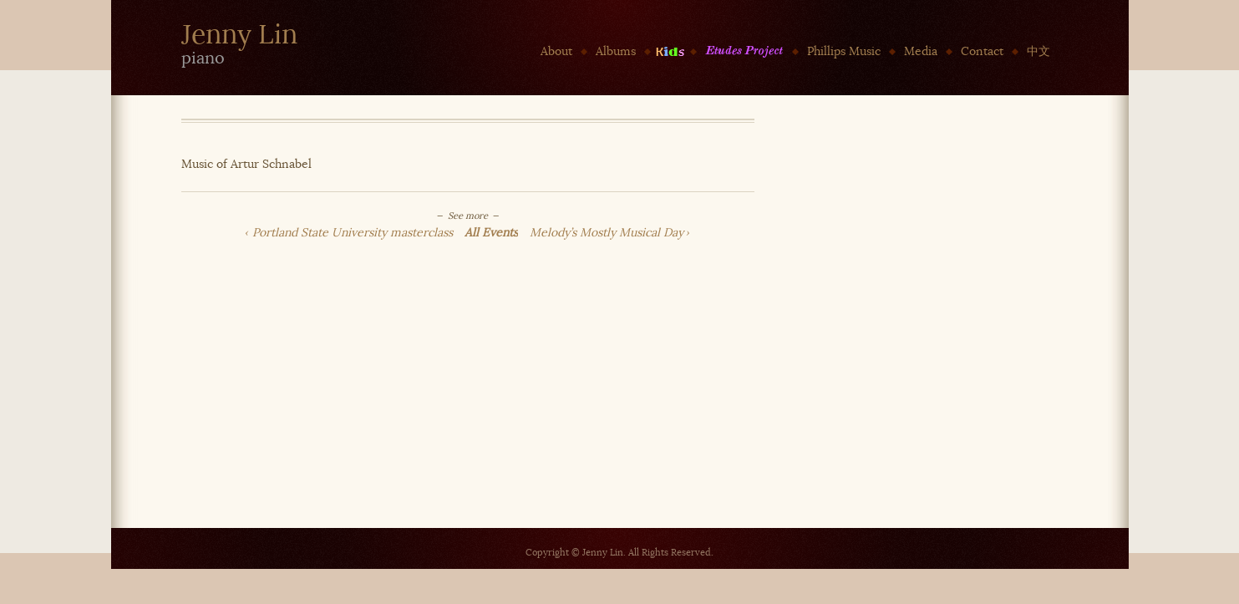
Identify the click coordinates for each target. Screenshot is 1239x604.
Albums (616, 51)
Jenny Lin (239, 34)
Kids (670, 51)
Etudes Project (744, 51)
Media (920, 51)
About (556, 51)
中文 (1038, 51)
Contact (982, 51)
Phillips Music (844, 51)
